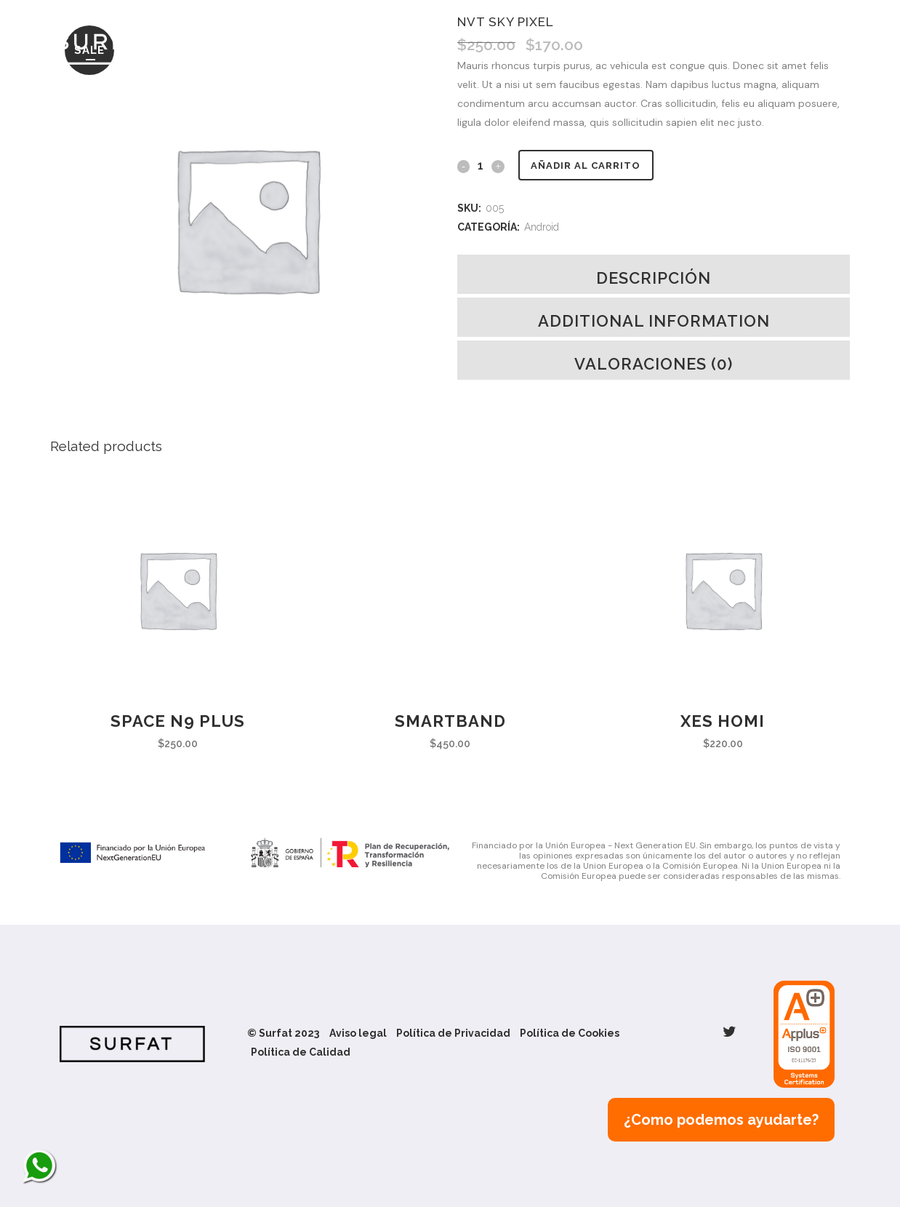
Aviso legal (358, 1033)
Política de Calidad (300, 1052)
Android (541, 227)
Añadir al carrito (591, 165)
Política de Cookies (569, 1033)
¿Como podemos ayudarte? (721, 1119)
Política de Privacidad (453, 1033)
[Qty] (481, 165)
